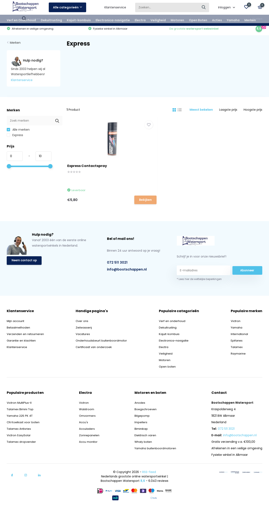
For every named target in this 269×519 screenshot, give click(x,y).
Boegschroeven (144, 418)
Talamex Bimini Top (21, 418)
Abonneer (247, 279)
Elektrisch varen (144, 444)
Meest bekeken (201, 113)
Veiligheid (158, 20)
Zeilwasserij (84, 336)
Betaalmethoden (19, 336)
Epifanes (237, 349)
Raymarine (239, 362)
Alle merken (18, 133)
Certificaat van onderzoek (95, 356)
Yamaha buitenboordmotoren (155, 457)
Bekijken (112, 202)
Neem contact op (25, 270)
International (240, 343)
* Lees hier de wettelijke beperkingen (199, 288)
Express (15, 139)
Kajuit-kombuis (79, 20)
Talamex (237, 356)
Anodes (138, 412)
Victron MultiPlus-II (20, 412)
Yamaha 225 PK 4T (20, 425)
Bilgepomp (140, 425)
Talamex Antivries (20, 438)
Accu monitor (88, 451)
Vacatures (83, 343)
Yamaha (233, 20)
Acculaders (86, 438)
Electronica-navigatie (113, 20)
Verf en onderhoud (174, 330)
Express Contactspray (91, 168)
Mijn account (16, 330)
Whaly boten (142, 451)
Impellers (139, 431)
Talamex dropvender (22, 451)
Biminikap (140, 438)
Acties (217, 20)
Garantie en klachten (22, 349)
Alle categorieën (67, 7)
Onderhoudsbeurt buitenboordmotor (103, 349)
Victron (236, 330)
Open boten (169, 375)
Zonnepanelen (88, 444)
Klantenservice (115, 7)
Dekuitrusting (51, 20)
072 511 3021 (117, 271)
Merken (250, 20)
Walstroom (86, 418)
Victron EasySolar (19, 444)
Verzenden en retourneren (26, 343)
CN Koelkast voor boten (24, 431)
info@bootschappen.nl (127, 278)
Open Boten (198, 20)
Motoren (177, 20)
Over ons (82, 330)
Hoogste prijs (253, 113)
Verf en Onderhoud (21, 20)
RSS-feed (149, 481)
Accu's (82, 431)
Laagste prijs (228, 113)
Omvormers (87, 425)
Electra (140, 20)
